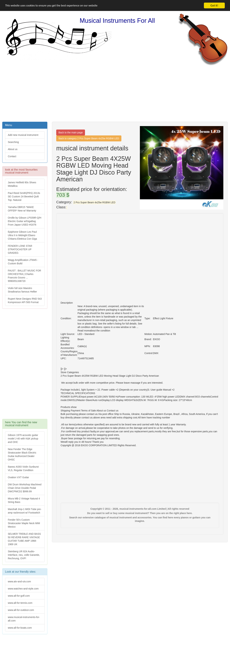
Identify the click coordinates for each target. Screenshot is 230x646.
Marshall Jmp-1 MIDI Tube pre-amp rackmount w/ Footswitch (24, 511)
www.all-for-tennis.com (20, 602)
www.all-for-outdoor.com (21, 610)
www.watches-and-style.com (23, 588)
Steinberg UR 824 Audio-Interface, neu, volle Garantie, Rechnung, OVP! (24, 555)
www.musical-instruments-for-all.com (24, 619)
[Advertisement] (115, 93)
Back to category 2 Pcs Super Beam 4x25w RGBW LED (89, 138)
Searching (13, 142)
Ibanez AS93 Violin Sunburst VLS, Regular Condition (23, 468)
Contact (12, 156)
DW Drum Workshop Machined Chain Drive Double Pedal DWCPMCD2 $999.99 (24, 488)
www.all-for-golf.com (19, 595)
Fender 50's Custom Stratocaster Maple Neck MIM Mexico (24, 523)
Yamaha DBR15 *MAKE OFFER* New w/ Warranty (22, 209)
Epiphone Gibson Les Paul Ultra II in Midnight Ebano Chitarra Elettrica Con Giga (22, 235)
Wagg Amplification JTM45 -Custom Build (23, 262)
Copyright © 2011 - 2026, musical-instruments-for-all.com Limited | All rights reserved (139, 508)
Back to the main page (71, 132)
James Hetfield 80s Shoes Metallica (22, 184)
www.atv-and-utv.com (19, 581)
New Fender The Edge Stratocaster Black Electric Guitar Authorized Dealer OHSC (22, 454)
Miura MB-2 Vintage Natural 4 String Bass (24, 500)
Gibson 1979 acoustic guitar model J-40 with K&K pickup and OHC (23, 438)
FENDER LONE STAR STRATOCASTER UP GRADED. (20, 249)
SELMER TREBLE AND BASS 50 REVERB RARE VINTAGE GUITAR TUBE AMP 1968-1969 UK (24, 539)
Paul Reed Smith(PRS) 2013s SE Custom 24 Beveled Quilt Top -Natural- (24, 196)
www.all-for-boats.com (20, 627)
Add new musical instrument (23, 135)
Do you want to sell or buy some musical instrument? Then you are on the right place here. (139, 513)
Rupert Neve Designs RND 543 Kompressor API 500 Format (25, 300)
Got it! (214, 5)
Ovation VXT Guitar (18, 477)
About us (12, 149)
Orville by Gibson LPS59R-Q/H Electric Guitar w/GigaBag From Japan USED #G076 (24, 221)
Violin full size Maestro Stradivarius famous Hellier (22, 290)
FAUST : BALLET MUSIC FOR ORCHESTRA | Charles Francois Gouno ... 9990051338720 (24, 275)
